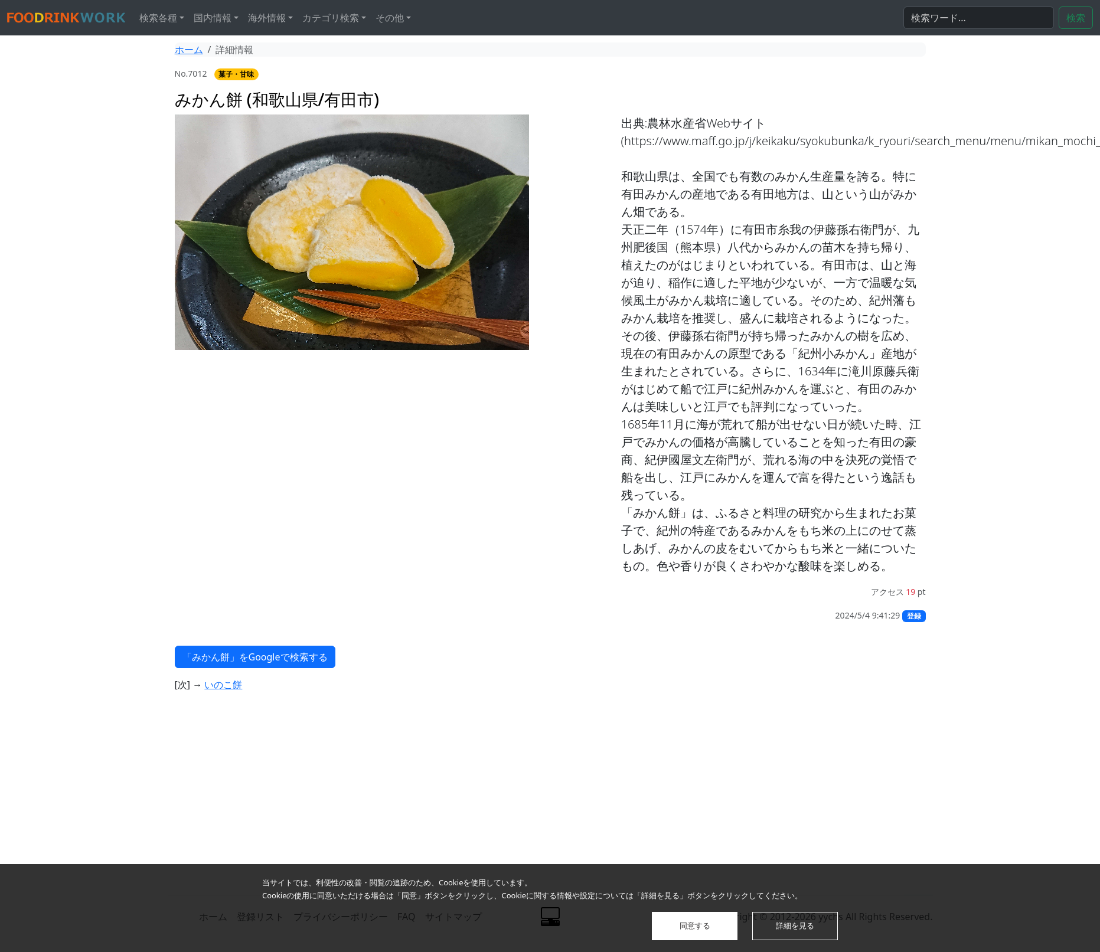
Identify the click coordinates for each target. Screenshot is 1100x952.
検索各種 (158, 17)
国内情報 (212, 17)
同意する (695, 925)
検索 (1075, 17)
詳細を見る (795, 925)
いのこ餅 (223, 684)
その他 (390, 17)
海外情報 (267, 17)
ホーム (189, 49)
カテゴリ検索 (330, 17)
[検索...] (978, 17)
